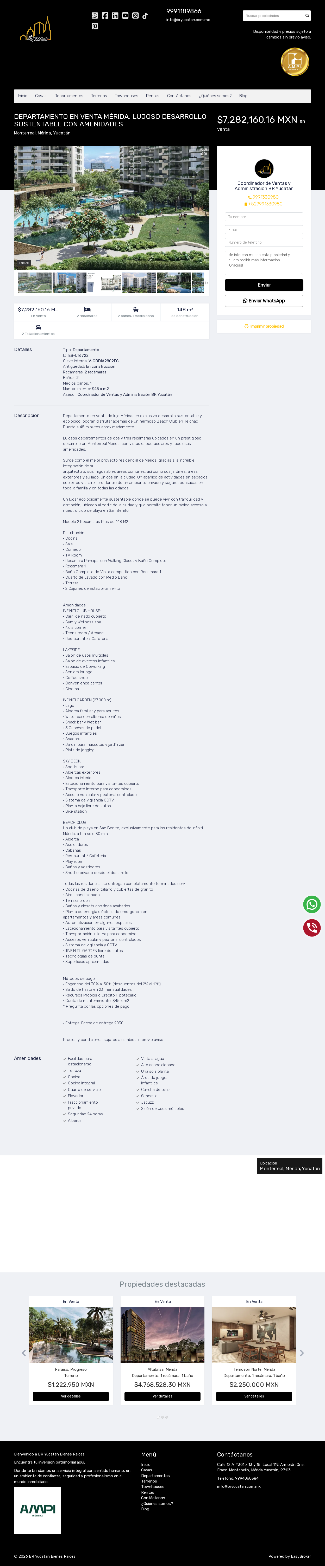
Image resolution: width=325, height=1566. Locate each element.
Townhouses (126, 95)
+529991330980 (265, 204)
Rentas (152, 95)
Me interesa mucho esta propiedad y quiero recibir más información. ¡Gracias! (264, 263)
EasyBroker (301, 1556)
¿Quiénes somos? (215, 95)
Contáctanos (179, 95)
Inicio (22, 95)
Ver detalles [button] (71, 1396)
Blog (243, 95)
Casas (41, 95)
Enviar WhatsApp (264, 301)
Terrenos (99, 95)
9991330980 (266, 197)
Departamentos (68, 95)
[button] (21, 1353)
